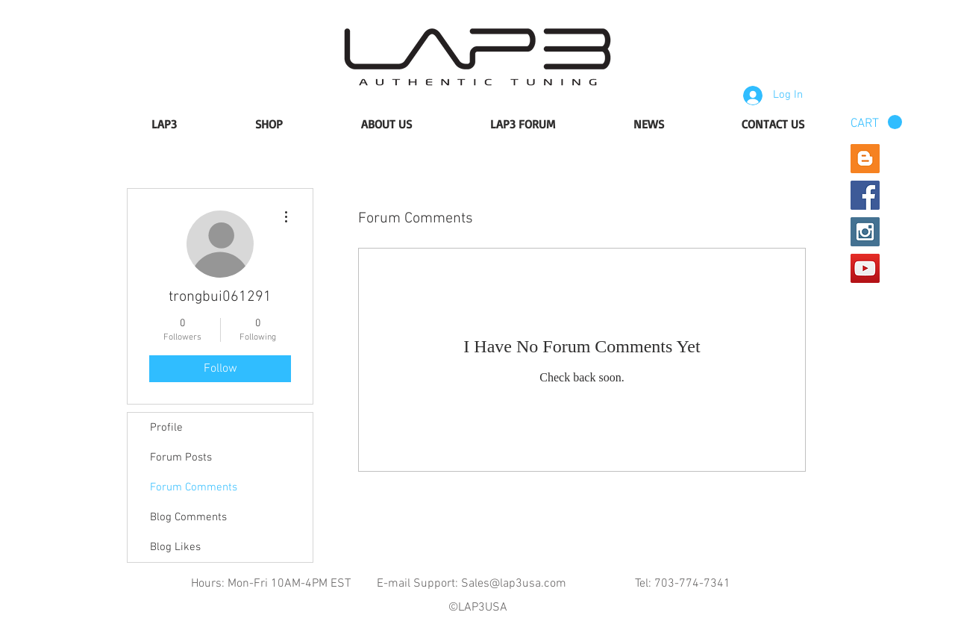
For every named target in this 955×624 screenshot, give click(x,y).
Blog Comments (188, 517)
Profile (166, 427)
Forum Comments (193, 487)
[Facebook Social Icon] (865, 195)
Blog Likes (175, 547)
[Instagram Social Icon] (865, 231)
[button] (876, 122)
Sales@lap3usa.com (513, 583)
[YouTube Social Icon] (865, 268)
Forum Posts (181, 457)
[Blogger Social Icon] (865, 158)
